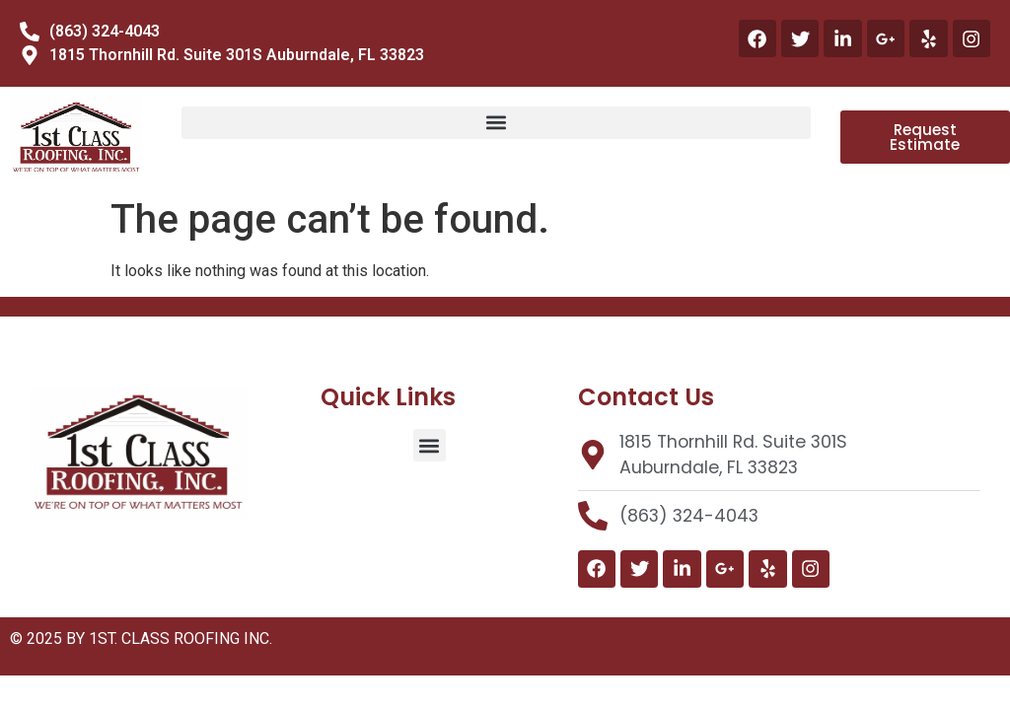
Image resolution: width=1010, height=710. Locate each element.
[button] (496, 122)
